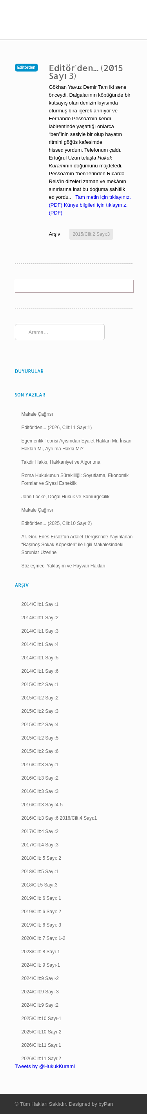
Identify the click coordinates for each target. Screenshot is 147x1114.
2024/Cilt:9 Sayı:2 (40, 1005)
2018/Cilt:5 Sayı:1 (40, 871)
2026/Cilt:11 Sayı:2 (41, 1058)
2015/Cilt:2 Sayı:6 (40, 751)
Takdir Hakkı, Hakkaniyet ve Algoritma (61, 462)
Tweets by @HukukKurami (45, 1066)
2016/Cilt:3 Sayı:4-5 (42, 805)
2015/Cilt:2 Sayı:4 (40, 724)
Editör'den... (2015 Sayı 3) (86, 71)
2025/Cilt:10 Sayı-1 (42, 1018)
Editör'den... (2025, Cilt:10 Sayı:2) (57, 523)
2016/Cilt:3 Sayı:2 (40, 778)
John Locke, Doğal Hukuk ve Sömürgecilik (66, 496)
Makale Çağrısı (37, 414)
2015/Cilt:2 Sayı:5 (40, 738)
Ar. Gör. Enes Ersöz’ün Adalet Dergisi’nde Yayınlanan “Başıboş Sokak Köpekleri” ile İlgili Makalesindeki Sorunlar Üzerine (77, 544)
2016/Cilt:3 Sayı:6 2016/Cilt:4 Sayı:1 (59, 818)
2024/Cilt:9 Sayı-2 (40, 978)
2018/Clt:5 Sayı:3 (40, 885)
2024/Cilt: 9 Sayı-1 (41, 965)
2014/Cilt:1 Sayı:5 (40, 658)
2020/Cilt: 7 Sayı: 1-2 (43, 938)
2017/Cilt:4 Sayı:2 (40, 831)
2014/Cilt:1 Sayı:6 (40, 671)
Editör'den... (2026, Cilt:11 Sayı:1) (57, 427)
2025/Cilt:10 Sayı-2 (42, 1032)
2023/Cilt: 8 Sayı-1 (41, 951)
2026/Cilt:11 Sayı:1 (41, 1045)
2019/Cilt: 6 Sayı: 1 (41, 898)
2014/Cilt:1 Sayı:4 (40, 644)
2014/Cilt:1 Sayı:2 (40, 617)
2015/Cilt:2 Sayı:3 (91, 234)
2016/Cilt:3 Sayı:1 (40, 764)
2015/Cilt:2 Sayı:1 (40, 684)
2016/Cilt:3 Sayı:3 (40, 791)
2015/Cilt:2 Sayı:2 (40, 698)
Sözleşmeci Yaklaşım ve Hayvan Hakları (63, 566)
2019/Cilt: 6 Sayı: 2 (41, 911)
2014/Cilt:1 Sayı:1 (40, 604)
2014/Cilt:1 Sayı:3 (40, 631)
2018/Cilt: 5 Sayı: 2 (41, 858)
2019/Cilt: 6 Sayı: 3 (41, 925)
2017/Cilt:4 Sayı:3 (40, 845)
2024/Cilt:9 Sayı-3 (40, 992)
